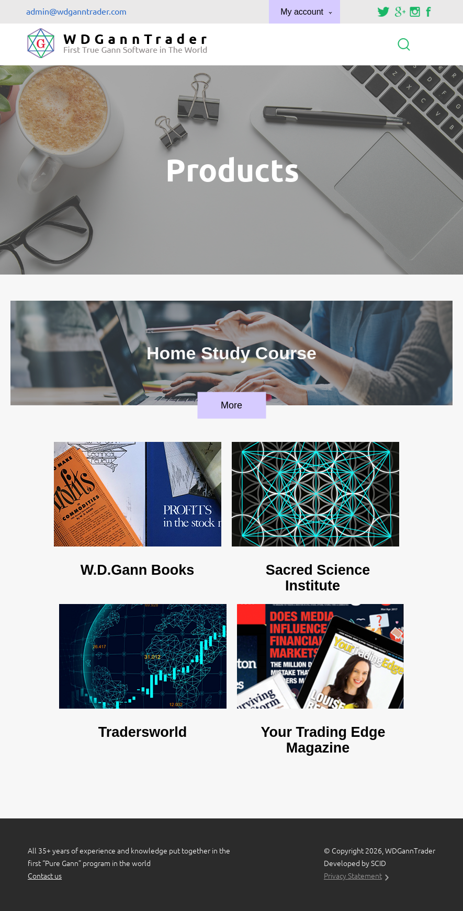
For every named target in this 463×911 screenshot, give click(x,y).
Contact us (45, 876)
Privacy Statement (353, 876)
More (231, 405)
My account (301, 11)
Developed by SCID (355, 863)
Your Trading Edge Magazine (323, 740)
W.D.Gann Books (138, 570)
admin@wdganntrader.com (76, 11)
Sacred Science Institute (318, 578)
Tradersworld (142, 732)
